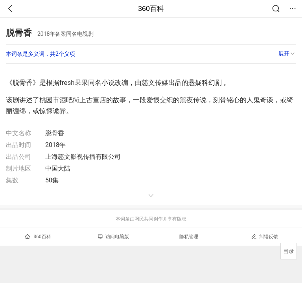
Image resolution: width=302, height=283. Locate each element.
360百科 (151, 9)
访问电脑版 (113, 236)
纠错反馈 (264, 236)
